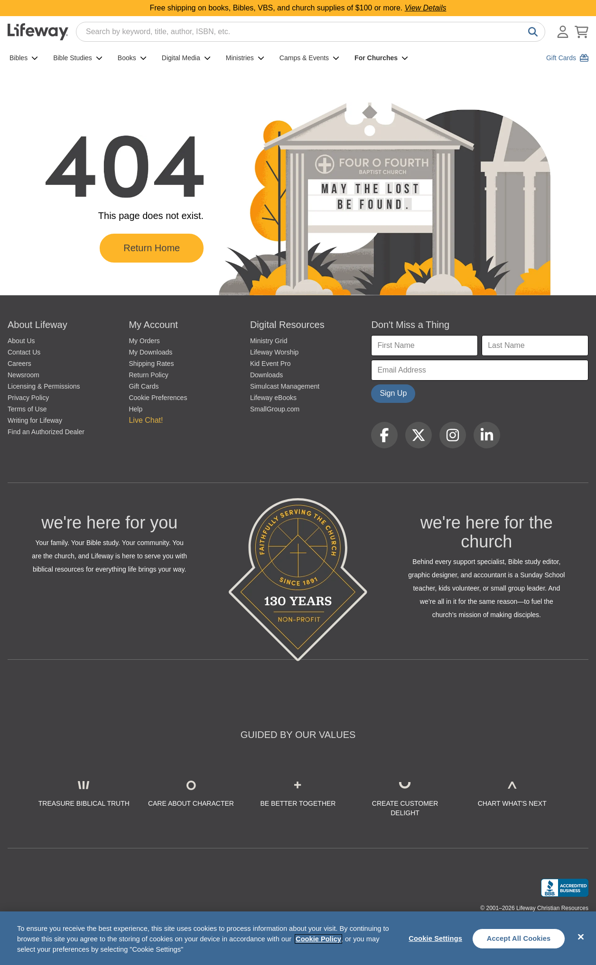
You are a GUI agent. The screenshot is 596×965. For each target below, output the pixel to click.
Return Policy (148, 375)
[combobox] (310, 32)
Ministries (245, 58)
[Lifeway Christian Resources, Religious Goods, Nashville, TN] (564, 888)
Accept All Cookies (519, 938)
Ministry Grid (269, 341)
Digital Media (186, 58)
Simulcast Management (284, 386)
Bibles (23, 58)
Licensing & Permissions (44, 386)
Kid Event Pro (270, 363)
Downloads (266, 375)
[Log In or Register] (563, 32)
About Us (21, 341)
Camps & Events (309, 58)
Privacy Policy (28, 397)
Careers (19, 363)
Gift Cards (143, 386)
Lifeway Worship (274, 352)
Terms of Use (27, 409)
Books (132, 58)
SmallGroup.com (274, 409)
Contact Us (24, 352)
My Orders (144, 341)
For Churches (381, 58)
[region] (298, 938)
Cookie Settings (435, 938)
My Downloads (150, 352)
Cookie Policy (318, 939)
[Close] (580, 937)
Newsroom (23, 375)
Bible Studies (77, 58)
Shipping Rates (151, 363)
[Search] (531, 32)
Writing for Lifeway (35, 420)
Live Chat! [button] (146, 420)
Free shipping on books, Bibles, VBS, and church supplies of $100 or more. (298, 8)
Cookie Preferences (158, 397)
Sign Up (393, 393)
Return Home (151, 248)
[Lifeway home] (38, 31)
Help (135, 409)
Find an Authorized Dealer (46, 432)
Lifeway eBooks (273, 397)
